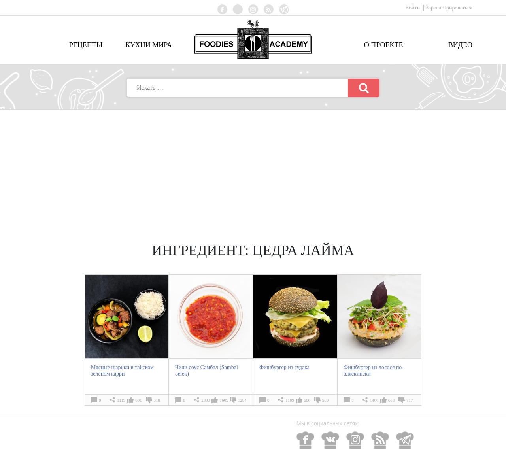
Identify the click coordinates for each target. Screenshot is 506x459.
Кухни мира (148, 45)
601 (138, 400)
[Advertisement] (253, 168)
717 (409, 400)
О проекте (383, 45)
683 (391, 400)
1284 (242, 400)
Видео (460, 45)
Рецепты (86, 45)
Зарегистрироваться (449, 8)
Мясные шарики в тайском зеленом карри (122, 371)
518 (157, 400)
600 (307, 400)
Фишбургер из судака (284, 367)
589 (325, 400)
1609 (223, 400)
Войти (413, 8)
